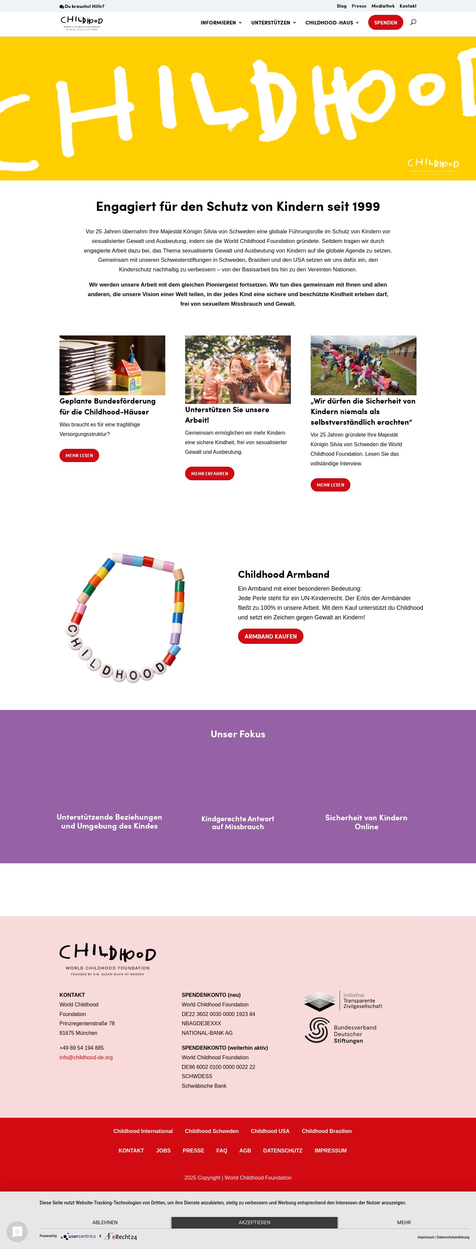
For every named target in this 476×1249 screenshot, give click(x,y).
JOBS (163, 1150)
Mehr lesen (79, 455)
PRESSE (193, 1150)
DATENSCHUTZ (282, 1150)
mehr (405, 1223)
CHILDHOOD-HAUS (329, 23)
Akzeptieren (254, 1223)
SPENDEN (385, 22)
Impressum (426, 1237)
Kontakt (408, 6)
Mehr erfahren (209, 473)
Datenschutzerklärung (453, 1237)
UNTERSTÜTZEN (270, 23)
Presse (359, 6)
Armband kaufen (271, 636)
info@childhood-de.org (86, 1057)
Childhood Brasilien (327, 1131)
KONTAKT (131, 1150)
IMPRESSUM (331, 1150)
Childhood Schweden (212, 1131)
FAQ (222, 1150)
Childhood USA (270, 1131)
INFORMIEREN (218, 23)
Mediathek (383, 6)
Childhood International (143, 1131)
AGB (245, 1150)
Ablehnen (103, 1223)
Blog (342, 6)
